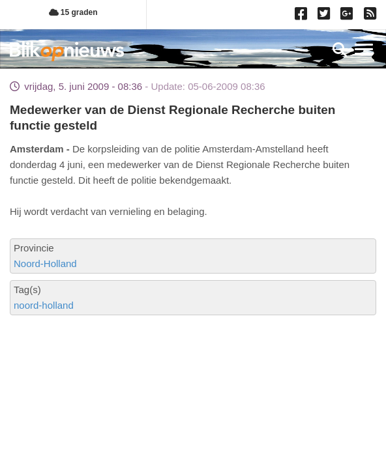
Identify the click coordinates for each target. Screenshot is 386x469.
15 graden (73, 12)
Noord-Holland (45, 263)
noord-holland (44, 305)
